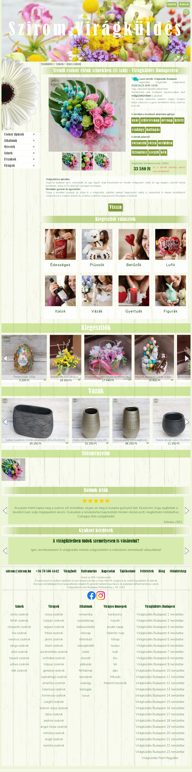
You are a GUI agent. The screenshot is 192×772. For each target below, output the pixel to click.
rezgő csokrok (54, 739)
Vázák (96, 391)
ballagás (153, 130)
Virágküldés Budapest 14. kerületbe (160, 695)
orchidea (165, 143)
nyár (135, 120)
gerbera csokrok (54, 670)
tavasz (115, 645)
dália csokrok (54, 714)
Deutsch (184, 4)
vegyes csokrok (54, 627)
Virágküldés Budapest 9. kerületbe (159, 664)
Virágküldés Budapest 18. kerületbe (160, 720)
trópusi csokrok (54, 664)
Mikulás (115, 677)
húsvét (115, 620)
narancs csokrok (19, 639)
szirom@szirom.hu (18, 571)
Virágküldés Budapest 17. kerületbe (160, 714)
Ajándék (16, 72)
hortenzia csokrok (54, 695)
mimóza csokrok (53, 733)
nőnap (115, 639)
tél (115, 664)
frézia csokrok (54, 633)
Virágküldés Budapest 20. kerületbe (160, 733)
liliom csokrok (54, 645)
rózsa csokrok (54, 614)
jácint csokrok (54, 639)
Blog (161, 571)
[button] (187, 358)
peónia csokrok (54, 720)
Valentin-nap (115, 633)
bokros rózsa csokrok (54, 708)
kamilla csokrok (54, 745)
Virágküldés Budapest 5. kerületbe (159, 639)
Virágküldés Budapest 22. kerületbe (160, 745)
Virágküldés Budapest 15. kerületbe (160, 702)
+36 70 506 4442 (47, 571)
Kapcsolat (108, 571)
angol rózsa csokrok (53, 727)
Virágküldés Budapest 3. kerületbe (159, 627)
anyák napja (115, 627)
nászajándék (85, 645)
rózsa (152, 143)
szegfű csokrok (54, 702)
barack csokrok (19, 658)
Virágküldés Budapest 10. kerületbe (160, 670)
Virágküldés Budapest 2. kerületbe (159, 620)
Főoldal (10, 69)
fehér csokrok (19, 620)
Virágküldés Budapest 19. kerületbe (160, 727)
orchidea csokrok (54, 658)
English (172, 4)
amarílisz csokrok (53, 683)
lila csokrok (19, 633)
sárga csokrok (19, 645)
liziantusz (139, 152)
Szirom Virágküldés (96, 30)
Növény (27, 86)
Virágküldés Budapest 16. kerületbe (160, 708)
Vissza (115, 207)
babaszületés (86, 627)
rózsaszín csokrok (19, 627)
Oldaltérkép (178, 571)
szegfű (154, 152)
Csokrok (60, 64)
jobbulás (86, 664)
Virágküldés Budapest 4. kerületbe (159, 633)
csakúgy (138, 130)
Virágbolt (19, 111)
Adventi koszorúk (115, 683)
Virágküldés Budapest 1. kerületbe (159, 614)
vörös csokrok (19, 614)
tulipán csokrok (54, 620)
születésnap (150, 120)
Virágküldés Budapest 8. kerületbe (159, 658)
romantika (85, 614)
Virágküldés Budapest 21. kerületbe (160, 739)
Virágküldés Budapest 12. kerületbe (160, 683)
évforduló (85, 639)
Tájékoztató (127, 571)
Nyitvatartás (89, 571)
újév (115, 670)
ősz (115, 658)
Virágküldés (47, 64)
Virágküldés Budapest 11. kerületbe (160, 677)
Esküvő (27, 95)
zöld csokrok (19, 652)
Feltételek (147, 571)
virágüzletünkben (141, 95)
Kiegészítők (96, 328)
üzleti (179, 120)
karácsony (115, 614)
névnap (167, 120)
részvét (86, 658)
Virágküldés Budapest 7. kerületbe (159, 652)
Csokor (22, 79)
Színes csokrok (73, 64)
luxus (85, 695)
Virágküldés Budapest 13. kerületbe (160, 689)
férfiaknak (85, 670)
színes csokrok (19, 664)
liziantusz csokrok (54, 689)
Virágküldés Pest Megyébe (160, 758)
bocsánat (86, 677)
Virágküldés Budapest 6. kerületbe (159, 645)
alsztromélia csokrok (54, 652)
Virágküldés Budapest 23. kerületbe (160, 752)
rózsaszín (139, 143)
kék (164, 152)
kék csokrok (19, 670)
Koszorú (24, 103)
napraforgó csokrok (54, 677)
